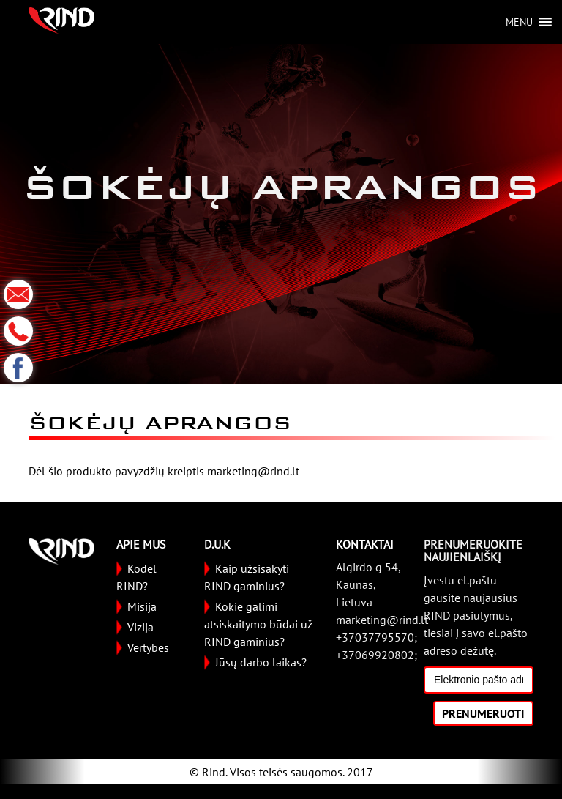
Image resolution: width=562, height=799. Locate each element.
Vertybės (148, 647)
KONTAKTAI (365, 544)
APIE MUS (141, 544)
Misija (142, 606)
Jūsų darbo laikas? (261, 662)
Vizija (140, 627)
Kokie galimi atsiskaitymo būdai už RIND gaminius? (258, 624)
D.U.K (217, 544)
